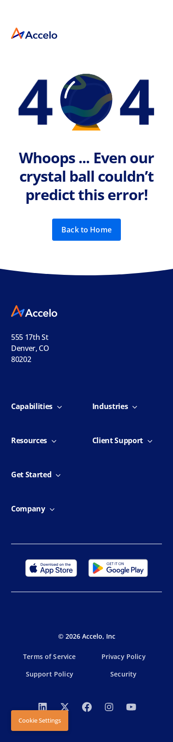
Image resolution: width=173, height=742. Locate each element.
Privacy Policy (123, 656)
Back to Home (86, 230)
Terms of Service (49, 656)
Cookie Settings (39, 720)
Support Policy (49, 674)
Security (123, 674)
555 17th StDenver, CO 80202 (30, 348)
